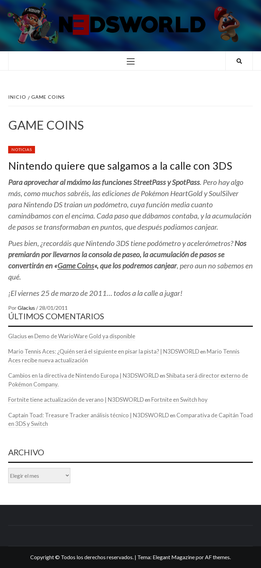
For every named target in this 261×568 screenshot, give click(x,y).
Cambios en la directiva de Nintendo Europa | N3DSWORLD (83, 375)
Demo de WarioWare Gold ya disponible (84, 336)
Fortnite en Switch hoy (179, 399)
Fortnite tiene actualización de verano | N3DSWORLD (76, 399)
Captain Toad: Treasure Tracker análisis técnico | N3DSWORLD (88, 415)
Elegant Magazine (174, 557)
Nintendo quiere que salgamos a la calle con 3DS (120, 165)
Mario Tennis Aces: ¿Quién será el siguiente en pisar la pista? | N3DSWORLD (103, 351)
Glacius (27, 307)
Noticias (22, 149)
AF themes (217, 557)
